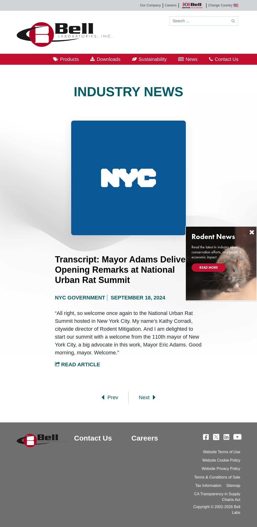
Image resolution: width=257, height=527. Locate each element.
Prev (110, 397)
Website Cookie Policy (221, 460)
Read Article (77, 364)
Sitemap (233, 486)
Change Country (223, 5)
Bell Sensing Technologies (192, 5)
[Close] (252, 232)
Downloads (108, 59)
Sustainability (153, 59)
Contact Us (226, 59)
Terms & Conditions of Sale (217, 477)
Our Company (150, 5)
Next (147, 397)
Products (69, 59)
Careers (171, 5)
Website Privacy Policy (221, 469)
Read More (208, 267)
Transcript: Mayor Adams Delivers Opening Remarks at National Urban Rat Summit (124, 270)
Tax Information (208, 486)
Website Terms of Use (221, 452)
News (192, 59)
